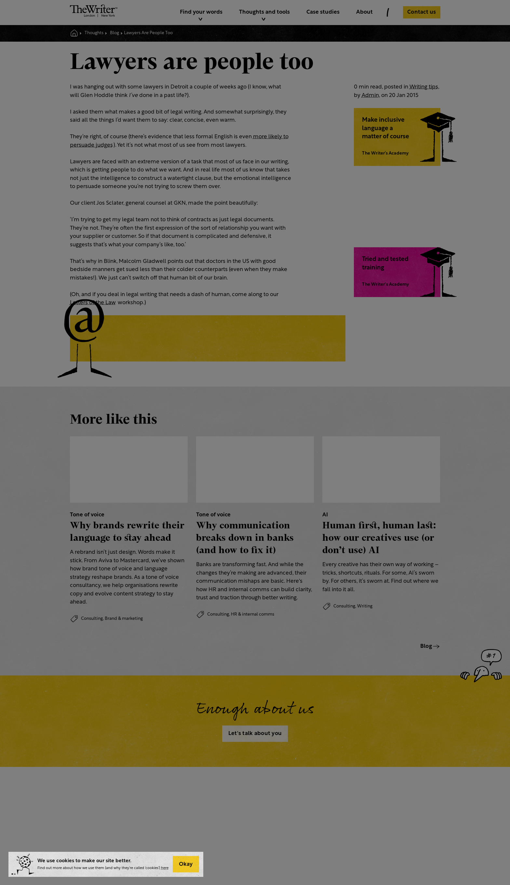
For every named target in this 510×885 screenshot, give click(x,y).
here (164, 868)
